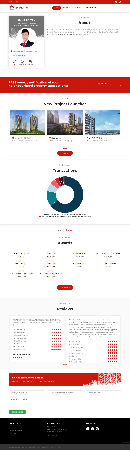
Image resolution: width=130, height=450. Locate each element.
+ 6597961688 (13, 2)
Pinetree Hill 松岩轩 (21, 138)
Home (56, 8)
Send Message (17, 412)
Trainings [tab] (70, 230)
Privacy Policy (13, 437)
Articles (77, 8)
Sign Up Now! (103, 83)
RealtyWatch (90, 8)
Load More (65, 288)
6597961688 (52, 436)
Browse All (65, 153)
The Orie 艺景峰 (95, 138)
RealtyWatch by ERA (15, 430)
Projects (66, 8)
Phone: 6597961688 (18, 56)
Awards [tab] (59, 230)
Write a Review (13, 434)
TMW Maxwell (56, 138)
